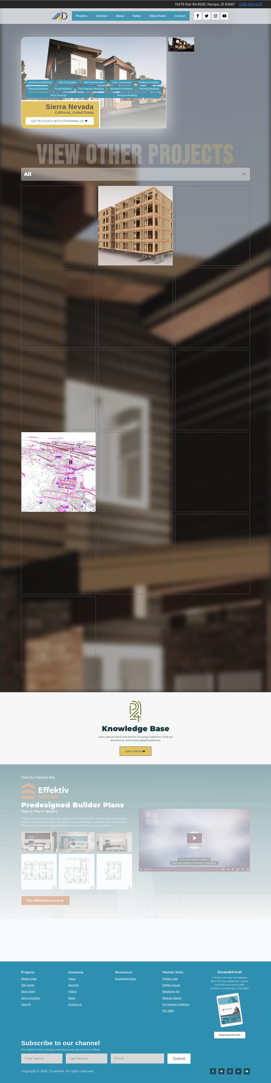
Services (101, 16)
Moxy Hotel (28, 991)
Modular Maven (171, 998)
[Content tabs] (135, 174)
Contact (180, 16)
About (120, 16)
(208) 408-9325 (251, 4)
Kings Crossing (30, 998)
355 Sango (28, 985)
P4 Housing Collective (175, 1004)
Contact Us (75, 1004)
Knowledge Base (125, 978)
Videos (72, 991)
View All (26, 1004)
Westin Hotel (29, 978)
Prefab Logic (170, 978)
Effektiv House (171, 985)
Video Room (157, 16)
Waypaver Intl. (171, 991)
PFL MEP (168, 1010)
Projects (81, 16)
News (137, 16)
